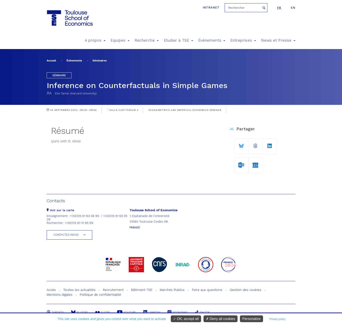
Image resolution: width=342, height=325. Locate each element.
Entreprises (243, 40)
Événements (211, 40)
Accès (51, 290)
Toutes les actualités (79, 290)
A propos (95, 40)
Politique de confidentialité (100, 295)
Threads (55, 312)
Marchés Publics (172, 290)
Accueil (51, 60)
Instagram (177, 312)
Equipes (120, 40)
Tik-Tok (202, 312)
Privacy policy (278, 319)
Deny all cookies (220, 319)
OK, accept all (186, 319)
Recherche (147, 40)
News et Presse (278, 40)
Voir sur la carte (60, 210)
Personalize (251, 319)
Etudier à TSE (178, 40)
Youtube (126, 312)
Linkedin (151, 312)
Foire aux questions (207, 290)
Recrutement (113, 290)
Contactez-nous (66, 234)
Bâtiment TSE (141, 290)
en (293, 7)
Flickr (102, 312)
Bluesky (79, 312)
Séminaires (99, 60)
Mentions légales (59, 295)
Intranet (211, 7)
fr (279, 7)
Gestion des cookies (245, 290)
